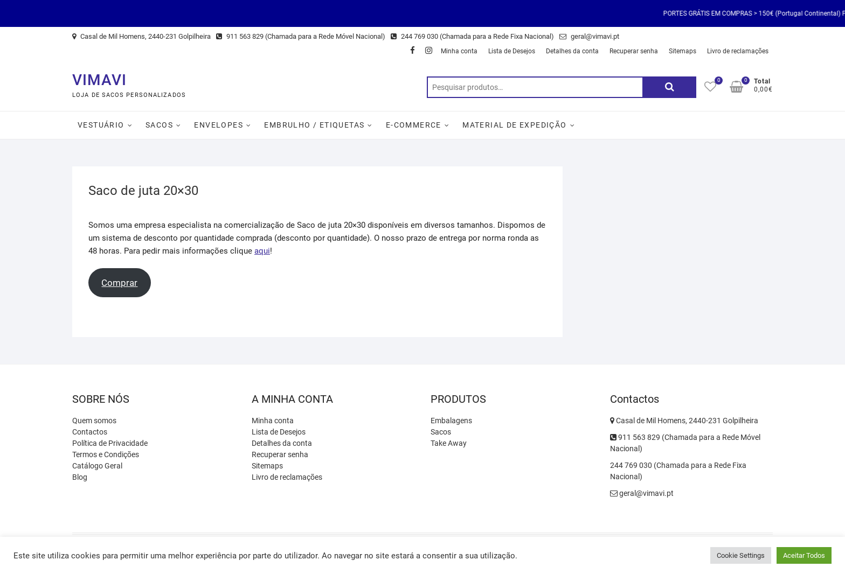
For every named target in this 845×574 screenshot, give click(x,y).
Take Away (449, 443)
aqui (262, 251)
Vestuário (101, 125)
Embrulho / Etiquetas (314, 125)
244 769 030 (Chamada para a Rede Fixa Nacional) (472, 36)
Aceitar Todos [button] (804, 555)
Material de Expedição (514, 125)
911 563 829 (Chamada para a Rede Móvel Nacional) (300, 36)
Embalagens (451, 420)
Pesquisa (669, 87)
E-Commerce (413, 125)
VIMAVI (99, 80)
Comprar (119, 282)
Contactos (89, 432)
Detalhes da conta (572, 51)
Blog (79, 477)
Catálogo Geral (97, 465)
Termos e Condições (105, 454)
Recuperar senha (633, 51)
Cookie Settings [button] (741, 555)
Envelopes (218, 125)
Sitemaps (682, 51)
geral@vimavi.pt (589, 36)
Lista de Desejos (511, 51)
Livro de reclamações (737, 51)
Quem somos (94, 420)
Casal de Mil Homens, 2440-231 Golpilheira (141, 36)
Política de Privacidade (110, 443)
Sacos (159, 125)
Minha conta (459, 51)
